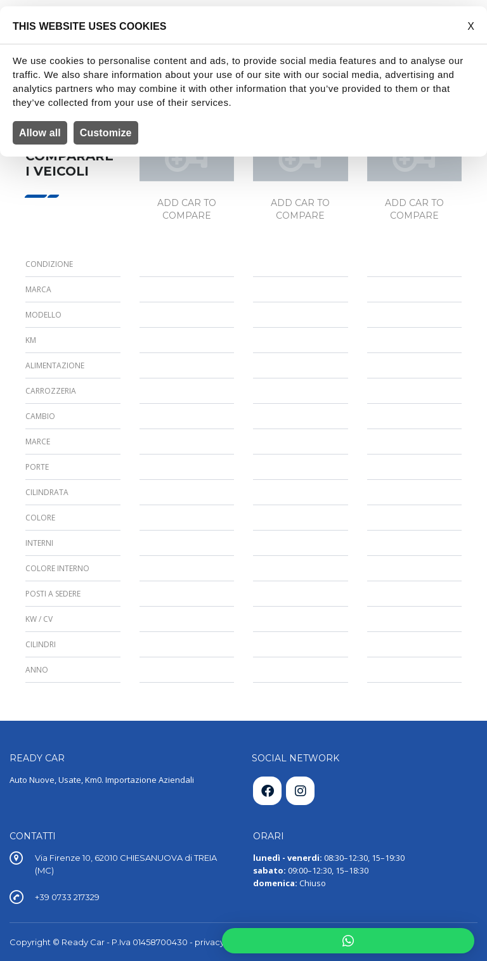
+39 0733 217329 (67, 897)
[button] (348, 940)
